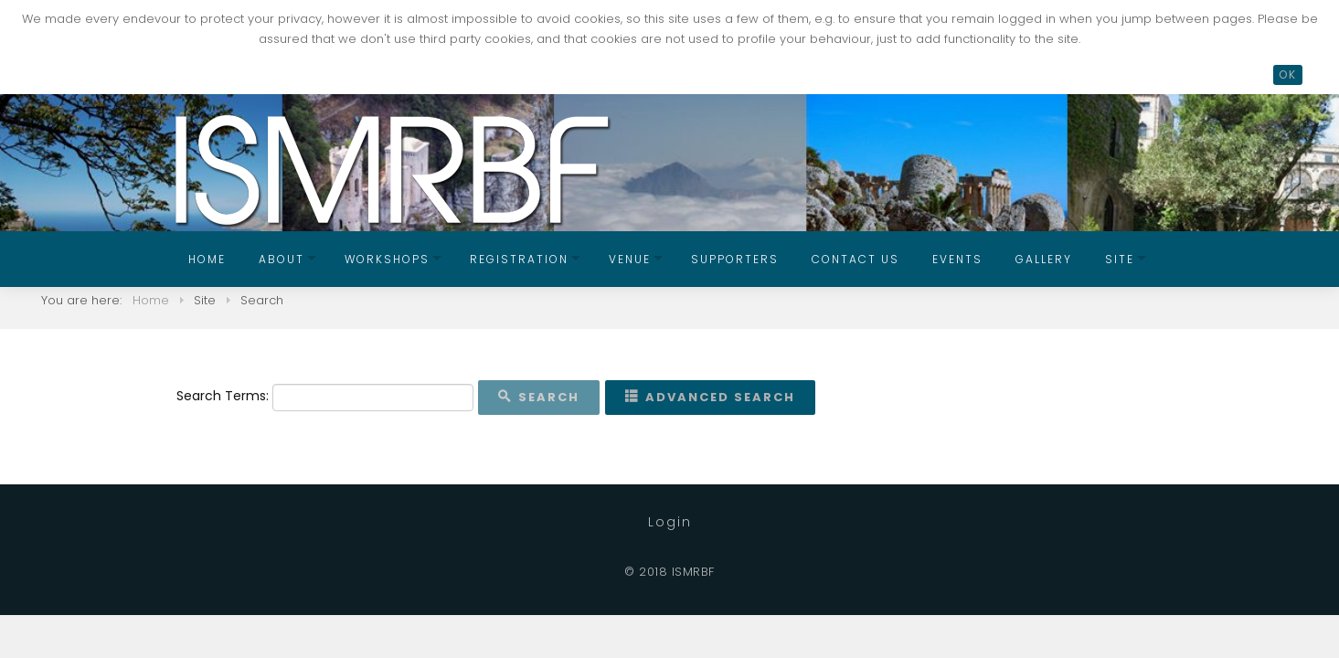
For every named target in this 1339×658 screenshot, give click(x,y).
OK (1288, 74)
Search (538, 397)
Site (1119, 259)
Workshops (387, 259)
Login (670, 522)
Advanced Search (710, 397)
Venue (630, 259)
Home (207, 259)
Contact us (855, 259)
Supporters (735, 259)
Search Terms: (222, 396)
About (281, 259)
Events (957, 259)
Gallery (1043, 259)
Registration (519, 259)
